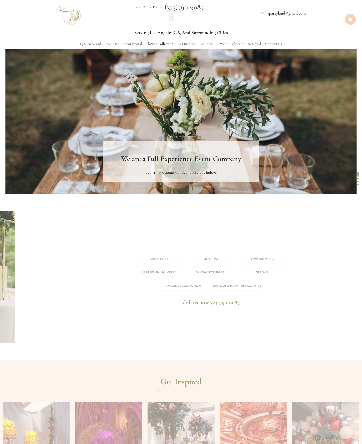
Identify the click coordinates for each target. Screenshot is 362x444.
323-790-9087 (225, 302)
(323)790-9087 (184, 6)
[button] (358, 165)
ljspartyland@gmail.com (285, 13)
